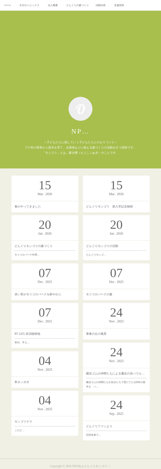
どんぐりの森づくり (77, 5)
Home (7, 5)
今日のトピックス (29, 5)
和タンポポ (42, 372)
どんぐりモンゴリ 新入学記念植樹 (115, 195)
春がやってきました (42, 195)
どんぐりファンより (113, 420)
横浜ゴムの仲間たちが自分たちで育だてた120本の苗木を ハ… (116, 370)
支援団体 (119, 5)
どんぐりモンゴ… (113, 240)
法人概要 (53, 5)
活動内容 (101, 5)
